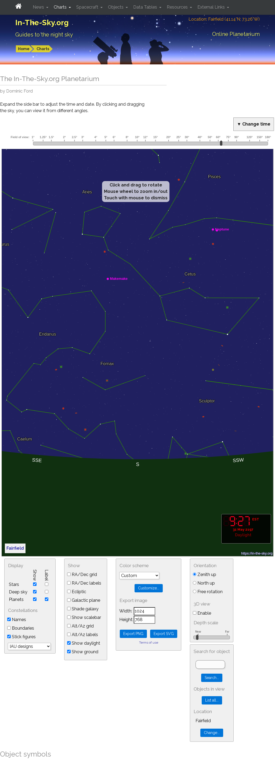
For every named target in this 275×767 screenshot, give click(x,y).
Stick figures (21, 636)
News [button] (39, 7)
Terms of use (148, 642)
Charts (43, 49)
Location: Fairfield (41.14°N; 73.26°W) (224, 19)
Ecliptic (76, 591)
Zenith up (204, 574)
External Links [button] (211, 7)
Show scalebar (84, 617)
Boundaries (20, 628)
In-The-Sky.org (42, 22)
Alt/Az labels (82, 634)
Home (24, 49)
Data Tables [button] (145, 7)
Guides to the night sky (44, 34)
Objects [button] (116, 7)
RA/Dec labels (84, 583)
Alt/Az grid (80, 626)
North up (204, 583)
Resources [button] (178, 7)
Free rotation (208, 591)
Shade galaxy (83, 608)
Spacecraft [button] (87, 7)
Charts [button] (61, 7)
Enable (202, 613)
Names (16, 619)
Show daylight (83, 643)
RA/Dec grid (82, 574)
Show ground (82, 651)
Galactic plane (83, 600)
